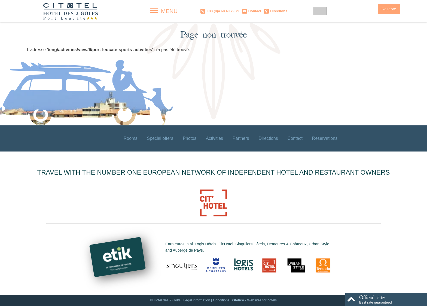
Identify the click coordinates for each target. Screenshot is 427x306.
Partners (241, 138)
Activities (214, 138)
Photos (189, 138)
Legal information (196, 300)
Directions (268, 138)
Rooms (131, 138)
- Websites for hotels (254, 300)
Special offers (160, 138)
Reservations (324, 138)
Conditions (221, 300)
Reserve (389, 9)
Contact (295, 138)
